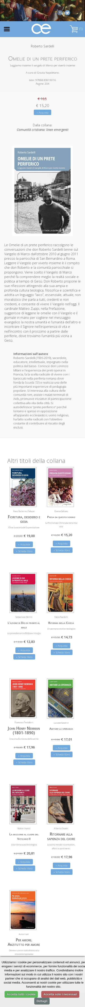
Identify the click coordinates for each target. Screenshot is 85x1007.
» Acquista (42, 112)
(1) (76, 29)
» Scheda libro (24, 551)
